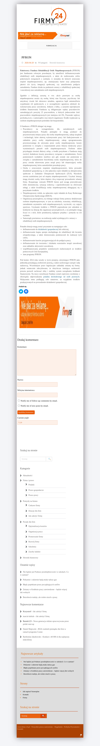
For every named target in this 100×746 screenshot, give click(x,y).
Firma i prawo (28, 480)
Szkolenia (32, 547)
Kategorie (25, 468)
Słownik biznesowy (57, 63)
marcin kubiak (28, 616)
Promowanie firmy (35, 537)
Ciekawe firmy (34, 505)
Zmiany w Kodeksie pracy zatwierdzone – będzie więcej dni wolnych (48, 671)
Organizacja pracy (35, 532)
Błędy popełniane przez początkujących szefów (41, 585)
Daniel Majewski (29, 629)
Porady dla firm (29, 522)
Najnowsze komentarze (31, 604)
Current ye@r (23, 418)
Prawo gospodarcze (36, 490)
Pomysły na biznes (30, 501)
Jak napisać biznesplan (31, 691)
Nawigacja (45, 46)
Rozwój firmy (33, 542)
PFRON (26, 57)
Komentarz (22, 347)
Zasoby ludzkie (34, 552)
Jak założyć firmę (35, 516)
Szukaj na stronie (28, 450)
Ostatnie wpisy (27, 565)
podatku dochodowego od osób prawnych (61, 277)
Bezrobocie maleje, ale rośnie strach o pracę (40, 597)
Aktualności (27, 475)
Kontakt (26, 694)
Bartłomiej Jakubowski (32, 637)
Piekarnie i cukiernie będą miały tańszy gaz (40, 580)
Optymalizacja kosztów (37, 526)
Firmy (25, 698)
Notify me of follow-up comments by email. (39, 401)
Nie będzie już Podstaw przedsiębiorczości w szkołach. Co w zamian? (48, 662)
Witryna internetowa (25, 390)
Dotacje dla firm (34, 511)
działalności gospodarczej (48, 229)
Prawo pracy (33, 495)
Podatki (31, 485)
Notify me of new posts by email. (34, 406)
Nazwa (20, 380)
